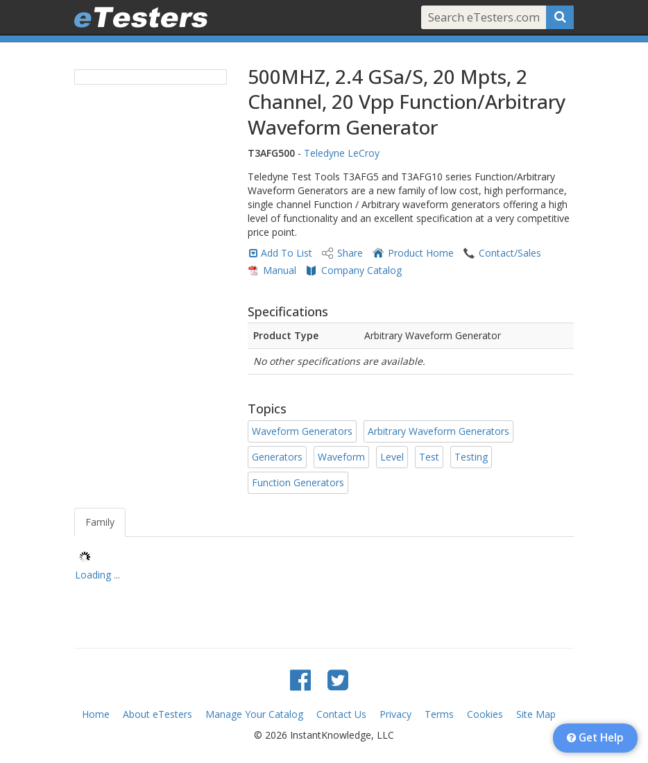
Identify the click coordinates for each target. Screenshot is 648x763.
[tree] (324, 568)
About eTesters (157, 714)
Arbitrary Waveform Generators (438, 431)
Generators (277, 456)
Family (99, 522)
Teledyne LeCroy (342, 153)
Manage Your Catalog (254, 714)
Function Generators (298, 482)
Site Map (536, 714)
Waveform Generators (302, 431)
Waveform (341, 456)
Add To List (286, 252)
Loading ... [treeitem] (97, 574)
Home (96, 714)
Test (429, 456)
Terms (439, 714)
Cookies (485, 714)
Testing (471, 456)
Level (392, 456)
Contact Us (341, 714)
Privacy (395, 714)
